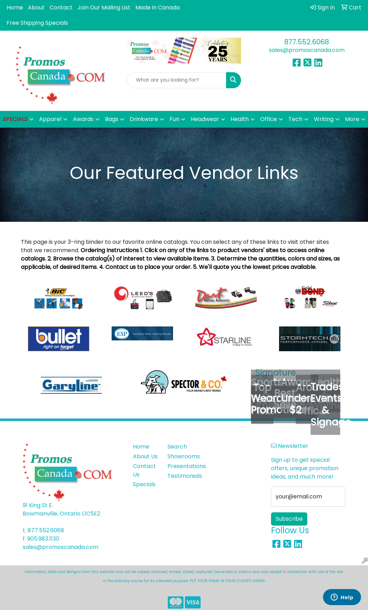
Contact (61, 7)
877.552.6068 (306, 42)
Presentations (180, 466)
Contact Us (144, 470)
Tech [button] (295, 119)
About (36, 7)
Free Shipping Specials (37, 23)
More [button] (352, 119)
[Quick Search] (177, 80)
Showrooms (180, 456)
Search (177, 447)
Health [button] (240, 119)
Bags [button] (111, 119)
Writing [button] (323, 119)
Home (15, 7)
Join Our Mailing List (103, 7)
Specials (144, 484)
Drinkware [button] (144, 119)
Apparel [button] (50, 119)
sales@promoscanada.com (307, 50)
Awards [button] (83, 119)
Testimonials (180, 476)
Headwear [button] (205, 119)
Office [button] (268, 119)
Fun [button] (174, 119)
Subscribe (289, 519)
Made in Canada (157, 7)
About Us (145, 456)
